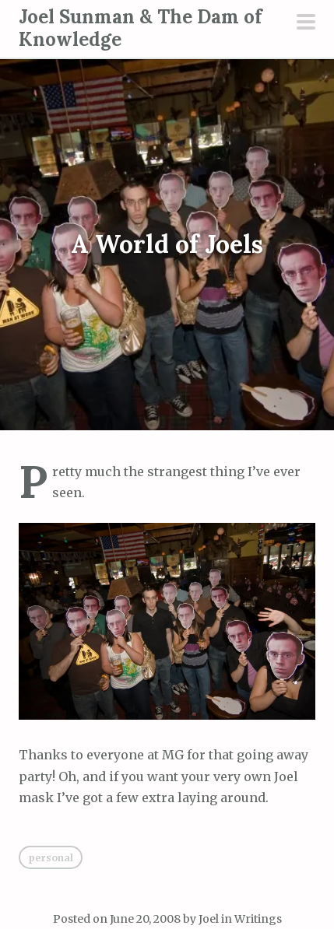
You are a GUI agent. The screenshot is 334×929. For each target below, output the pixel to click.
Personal (50, 858)
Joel (209, 919)
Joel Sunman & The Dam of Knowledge (140, 28)
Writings (258, 919)
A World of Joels (167, 245)
